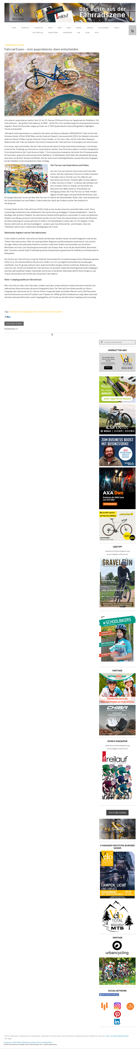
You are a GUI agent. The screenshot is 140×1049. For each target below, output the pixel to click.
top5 (34, 311)
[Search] (117, 342)
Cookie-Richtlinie (46, 1042)
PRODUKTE (25, 28)
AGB (14, 1042)
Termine (12, 311)
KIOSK (87, 32)
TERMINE (90, 28)
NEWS (69, 28)
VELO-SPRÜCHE (38, 32)
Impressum (8, 1042)
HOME (14, 28)
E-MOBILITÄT (38, 28)
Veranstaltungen (24, 311)
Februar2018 (56, 311)
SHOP (96, 32)
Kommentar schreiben (14, 324)
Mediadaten (67, 32)
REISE (60, 28)
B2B (78, 32)
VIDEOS (116, 28)
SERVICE (79, 28)
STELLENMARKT (103, 28)
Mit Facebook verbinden (109, 995)
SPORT (50, 28)
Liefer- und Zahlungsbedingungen (117, 1036)
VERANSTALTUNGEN (14, 45)
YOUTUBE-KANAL (117, 812)
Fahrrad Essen (43, 311)
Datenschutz (36, 1042)
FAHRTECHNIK (53, 32)
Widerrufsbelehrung (23, 1042)
